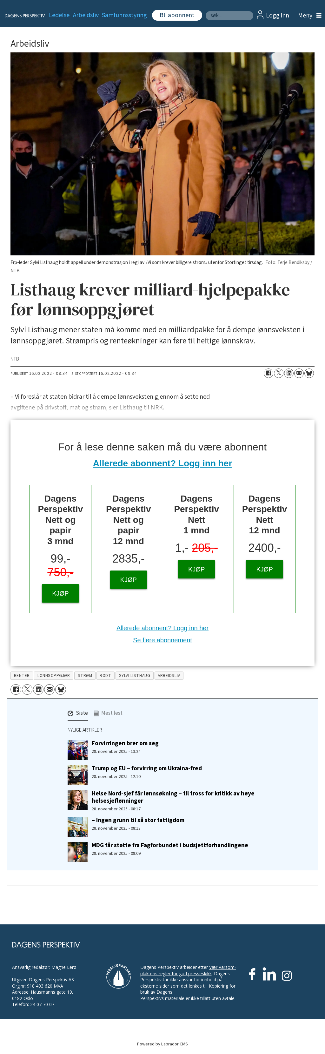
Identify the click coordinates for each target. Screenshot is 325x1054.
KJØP (60, 593)
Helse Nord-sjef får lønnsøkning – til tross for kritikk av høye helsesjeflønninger (173, 797)
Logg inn (277, 15)
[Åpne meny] (308, 16)
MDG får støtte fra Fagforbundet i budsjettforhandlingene (170, 845)
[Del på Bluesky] (309, 373)
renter (22, 675)
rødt (105, 675)
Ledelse (59, 15)
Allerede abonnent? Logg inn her (162, 463)
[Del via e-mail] (299, 373)
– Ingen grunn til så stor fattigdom (138, 820)
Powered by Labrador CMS (162, 1044)
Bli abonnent (177, 15)
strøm (85, 675)
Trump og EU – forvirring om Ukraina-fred (147, 768)
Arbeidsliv (86, 15)
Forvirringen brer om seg (125, 743)
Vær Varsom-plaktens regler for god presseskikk (188, 970)
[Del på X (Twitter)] (278, 373)
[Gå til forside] (21, 15)
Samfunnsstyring (124, 15)
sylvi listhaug (134, 675)
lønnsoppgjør (53, 675)
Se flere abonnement (162, 640)
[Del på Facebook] (268, 373)
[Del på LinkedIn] (289, 373)
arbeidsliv (169, 675)
